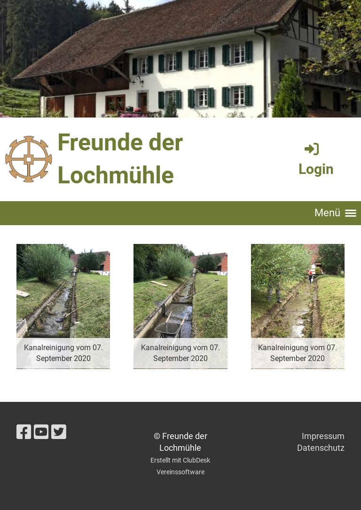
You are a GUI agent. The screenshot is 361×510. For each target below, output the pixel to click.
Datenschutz (321, 448)
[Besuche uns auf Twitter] (58, 432)
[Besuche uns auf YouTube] (41, 432)
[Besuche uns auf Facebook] (23, 432)
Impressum (323, 436)
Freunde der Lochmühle (120, 159)
